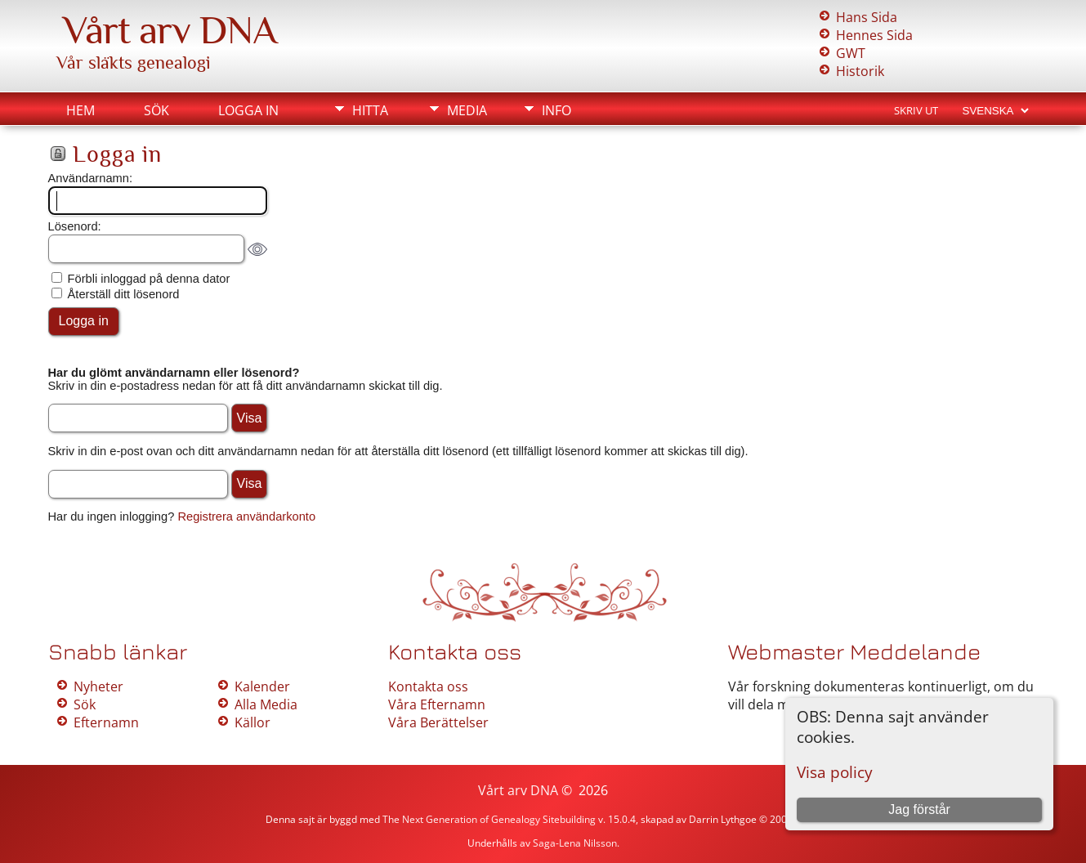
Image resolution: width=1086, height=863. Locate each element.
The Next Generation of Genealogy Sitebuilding (489, 819)
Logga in (248, 110)
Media (467, 110)
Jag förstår (919, 809)
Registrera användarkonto (246, 516)
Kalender (262, 686)
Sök (156, 110)
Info (556, 110)
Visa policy (835, 772)
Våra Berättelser (438, 722)
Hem (80, 110)
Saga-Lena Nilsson (575, 843)
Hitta (370, 110)
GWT (850, 53)
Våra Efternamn (436, 704)
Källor (252, 722)
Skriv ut (916, 110)
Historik (860, 71)
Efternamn (106, 722)
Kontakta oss (428, 686)
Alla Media (266, 704)
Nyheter (98, 686)
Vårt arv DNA (169, 30)
